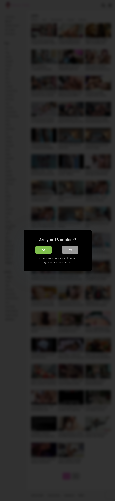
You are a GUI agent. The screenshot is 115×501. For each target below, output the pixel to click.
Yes (43, 249)
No (70, 249)
